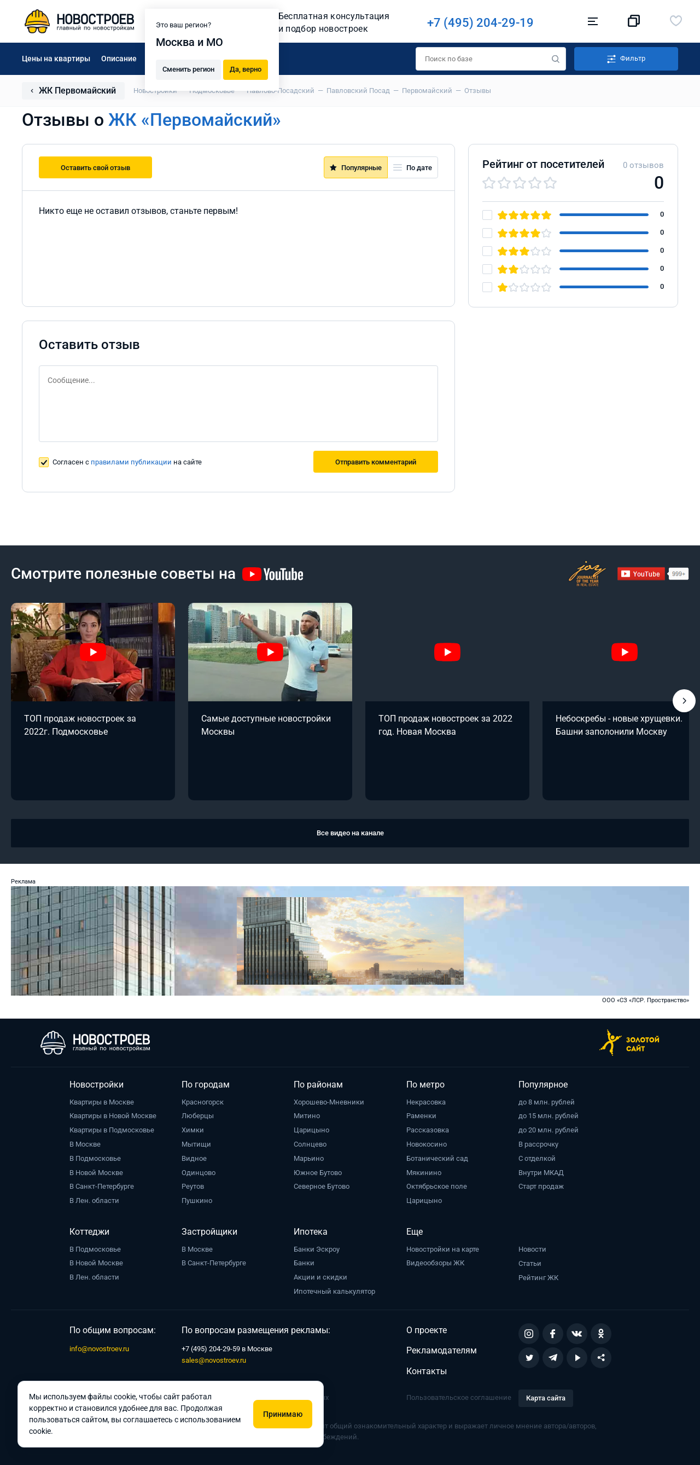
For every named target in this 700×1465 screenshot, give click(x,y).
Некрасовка (426, 1102)
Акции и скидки (320, 1277)
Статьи (529, 1263)
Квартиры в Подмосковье (111, 1130)
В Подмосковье (95, 1158)
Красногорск (203, 1102)
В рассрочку (538, 1144)
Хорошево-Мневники (329, 1102)
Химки (193, 1130)
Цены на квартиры (56, 58)
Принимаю (282, 1414)
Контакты (426, 1371)
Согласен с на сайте (127, 462)
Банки (304, 1263)
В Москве (85, 1144)
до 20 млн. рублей (548, 1130)
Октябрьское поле (436, 1186)
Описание (119, 58)
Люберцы (198, 1116)
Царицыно (311, 1130)
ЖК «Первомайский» (194, 119)
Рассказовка (427, 1130)
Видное (194, 1158)
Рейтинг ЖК (538, 1278)
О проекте (426, 1330)
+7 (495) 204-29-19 (488, 23)
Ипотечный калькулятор (334, 1291)
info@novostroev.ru (99, 1349)
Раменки (421, 1116)
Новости (532, 1249)
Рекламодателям (441, 1350)
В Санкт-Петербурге (101, 1186)
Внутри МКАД (541, 1172)
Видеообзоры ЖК (435, 1263)
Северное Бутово (321, 1186)
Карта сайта (545, 1398)
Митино (307, 1116)
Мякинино (423, 1172)
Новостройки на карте (442, 1249)
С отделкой (537, 1158)
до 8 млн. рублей (546, 1102)
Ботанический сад (437, 1158)
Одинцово (198, 1172)
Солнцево (310, 1144)
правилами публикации (131, 462)
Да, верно (245, 69)
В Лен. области (94, 1200)
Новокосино (426, 1144)
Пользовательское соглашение (458, 1397)
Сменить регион (188, 69)
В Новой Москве (96, 1172)
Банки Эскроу (317, 1249)
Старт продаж (541, 1186)
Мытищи (196, 1144)
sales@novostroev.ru (214, 1360)
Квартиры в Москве (101, 1102)
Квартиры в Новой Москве (112, 1116)
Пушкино (197, 1200)
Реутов (193, 1186)
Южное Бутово (318, 1172)
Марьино (309, 1158)
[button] (684, 700)
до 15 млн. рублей (548, 1116)
